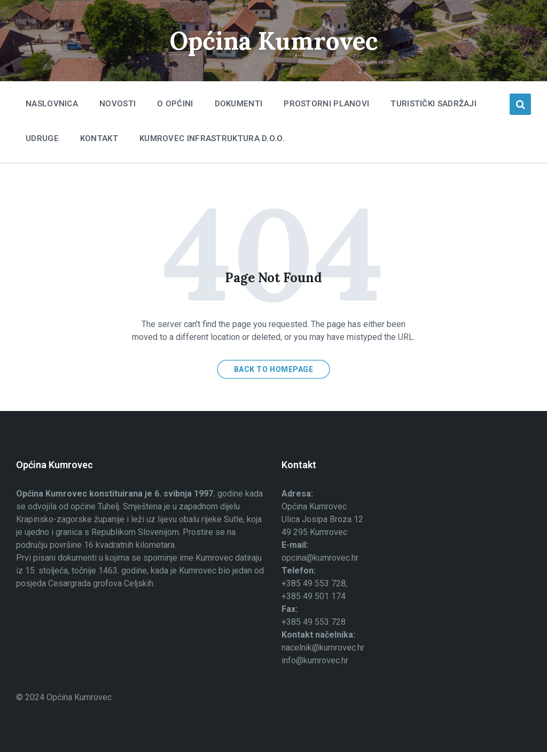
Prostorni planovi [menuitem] (326, 103)
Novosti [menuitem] (117, 103)
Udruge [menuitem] (42, 138)
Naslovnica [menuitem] (52, 103)
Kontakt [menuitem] (99, 138)
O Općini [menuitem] (175, 103)
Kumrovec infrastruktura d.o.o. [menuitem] (212, 138)
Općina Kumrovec (273, 40)
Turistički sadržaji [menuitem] (433, 103)
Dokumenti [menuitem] (239, 103)
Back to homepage (274, 369)
